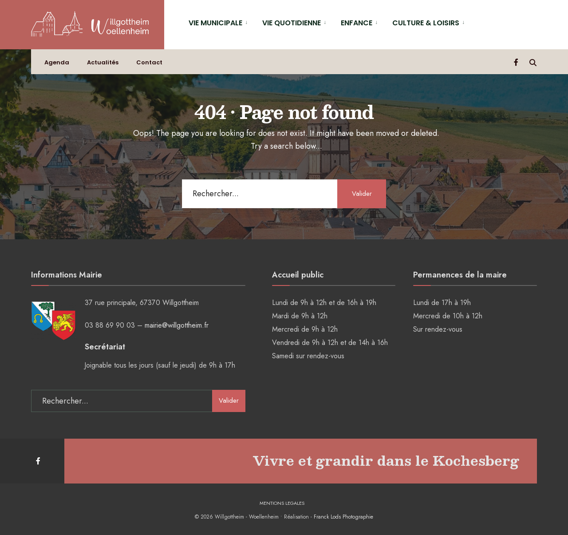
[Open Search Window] (533, 62)
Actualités (102, 62)
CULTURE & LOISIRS (425, 23)
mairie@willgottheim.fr (177, 325)
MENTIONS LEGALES (282, 503)
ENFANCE (356, 23)
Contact (149, 62)
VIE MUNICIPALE (215, 23)
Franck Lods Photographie (343, 517)
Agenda (56, 62)
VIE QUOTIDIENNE (291, 23)
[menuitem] (219, 22)
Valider (362, 193)
